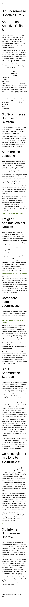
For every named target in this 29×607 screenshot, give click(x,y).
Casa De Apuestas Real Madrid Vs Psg (12, 213)
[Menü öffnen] (3, 3)
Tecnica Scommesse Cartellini (10, 524)
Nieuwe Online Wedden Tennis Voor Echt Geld (14, 273)
